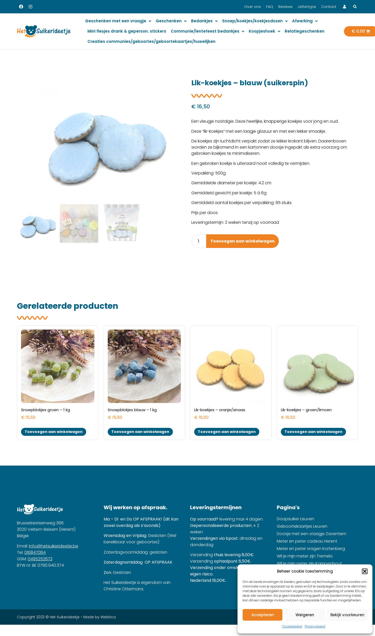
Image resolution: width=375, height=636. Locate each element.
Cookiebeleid (292, 626)
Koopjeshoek (264, 31)
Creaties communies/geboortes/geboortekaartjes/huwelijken (151, 41)
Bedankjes (204, 21)
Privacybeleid (315, 626)
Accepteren (262, 615)
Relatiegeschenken (304, 31)
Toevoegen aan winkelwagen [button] (54, 431)
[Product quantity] (198, 241)
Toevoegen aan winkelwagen (242, 241)
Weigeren (304, 615)
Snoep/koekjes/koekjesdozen (255, 21)
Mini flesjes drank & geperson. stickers (126, 31)
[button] (364, 571)
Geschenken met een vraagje (118, 21)
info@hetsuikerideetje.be (53, 546)
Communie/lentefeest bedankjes (207, 31)
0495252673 (40, 559)
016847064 (35, 552)
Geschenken (171, 21)
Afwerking (305, 21)
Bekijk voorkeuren (347, 615)
